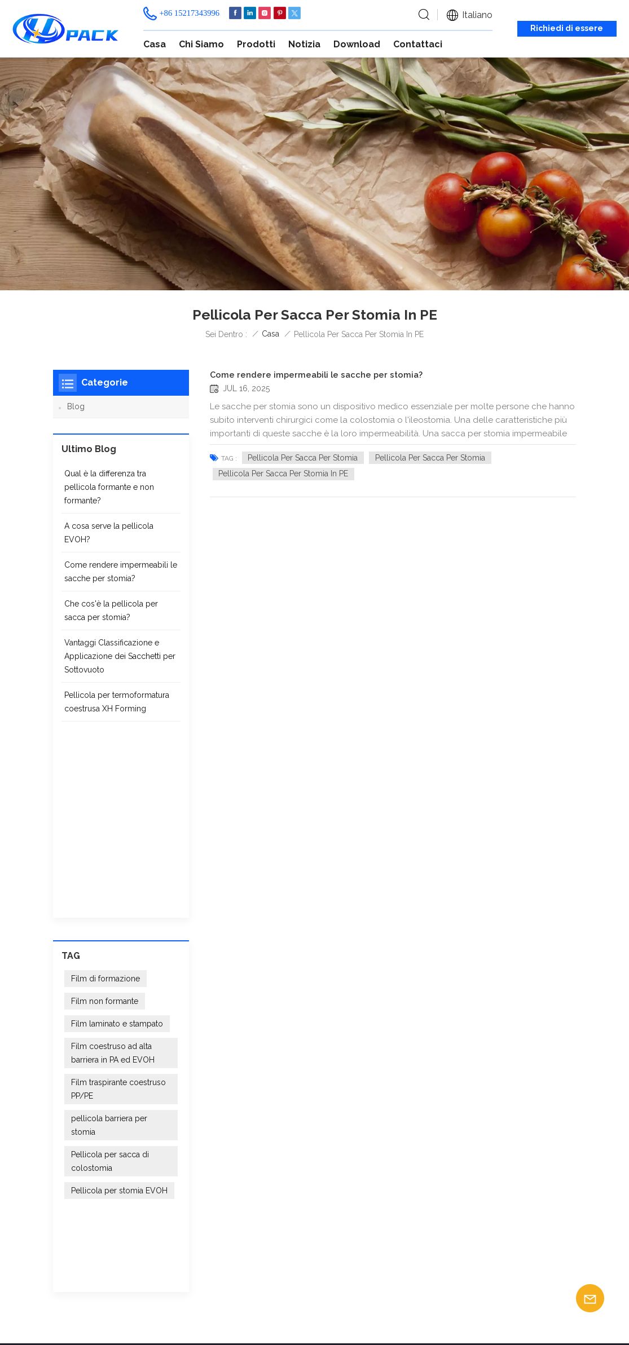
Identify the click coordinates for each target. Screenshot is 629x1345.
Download (356, 44)
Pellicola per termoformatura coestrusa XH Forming (116, 709)
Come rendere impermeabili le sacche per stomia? (316, 374)
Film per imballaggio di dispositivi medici (372, 1192)
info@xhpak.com (125, 1169)
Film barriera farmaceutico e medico (382, 1236)
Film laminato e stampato (117, 852)
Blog (76, 406)
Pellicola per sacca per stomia (303, 457)
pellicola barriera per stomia (109, 954)
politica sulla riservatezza (250, 1312)
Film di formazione (105, 807)
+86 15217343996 (189, 12)
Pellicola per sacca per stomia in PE (283, 473)
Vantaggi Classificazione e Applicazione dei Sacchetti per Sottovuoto (119, 663)
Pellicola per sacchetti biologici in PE (370, 1258)
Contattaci (417, 44)
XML (187, 1312)
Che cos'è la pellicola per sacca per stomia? (111, 618)
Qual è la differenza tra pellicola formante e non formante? (109, 494)
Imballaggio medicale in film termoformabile (383, 1214)
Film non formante (104, 829)
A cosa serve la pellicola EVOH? (108, 540)
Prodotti (256, 44)
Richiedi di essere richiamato (566, 30)
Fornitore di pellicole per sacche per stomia (375, 1170)
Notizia (304, 44)
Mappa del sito (142, 1312)
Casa (154, 44)
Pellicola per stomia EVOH (119, 1019)
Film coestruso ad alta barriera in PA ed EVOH (113, 881)
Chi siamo (201, 44)
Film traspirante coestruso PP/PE (118, 917)
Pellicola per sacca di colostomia (110, 990)
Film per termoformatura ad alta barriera (381, 1149)
